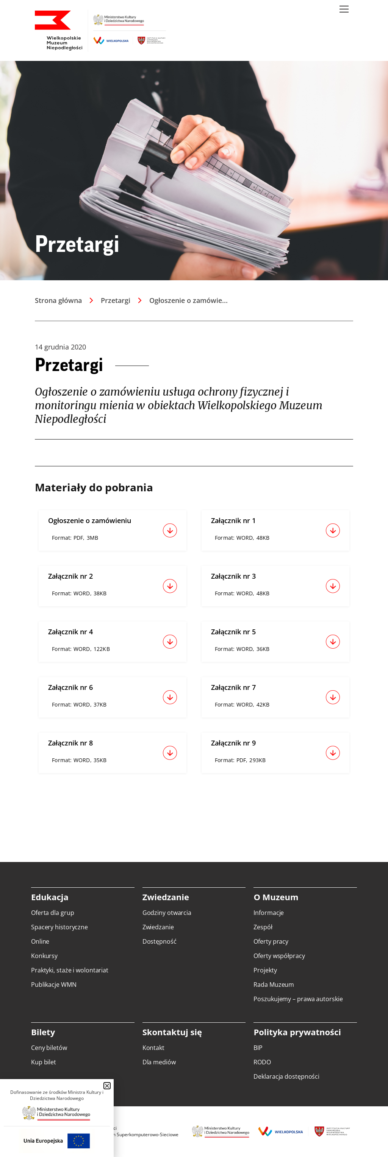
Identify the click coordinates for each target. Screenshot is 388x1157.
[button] (107, 1086)
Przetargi (115, 300)
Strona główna (58, 300)
